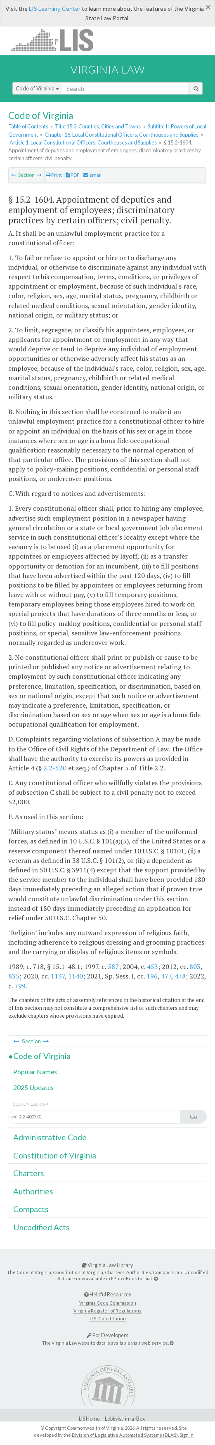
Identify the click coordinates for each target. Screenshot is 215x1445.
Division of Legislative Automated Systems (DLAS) (125, 1435)
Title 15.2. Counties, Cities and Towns (98, 126)
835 (13, 976)
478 (180, 976)
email (92, 175)
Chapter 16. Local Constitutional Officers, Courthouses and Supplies (121, 134)
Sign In (187, 1435)
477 (166, 976)
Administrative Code (50, 1137)
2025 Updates (33, 1087)
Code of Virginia (37, 88)
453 (152, 966)
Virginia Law (108, 69)
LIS (57, 39)
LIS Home (89, 1419)
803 (195, 966)
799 (20, 985)
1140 (75, 976)
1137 (58, 976)
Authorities (33, 1191)
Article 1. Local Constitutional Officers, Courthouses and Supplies (83, 142)
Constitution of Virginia (54, 1155)
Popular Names (35, 1071)
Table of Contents (28, 126)
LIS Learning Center (54, 8)
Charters (28, 1173)
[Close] (208, 7)
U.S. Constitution (108, 1318)
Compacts (31, 1209)
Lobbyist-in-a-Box (125, 1419)
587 (113, 966)
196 (152, 976)
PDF (73, 175)
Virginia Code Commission (107, 1302)
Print (54, 175)
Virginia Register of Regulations (107, 1310)
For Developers (107, 1335)
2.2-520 (54, 767)
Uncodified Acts (41, 1227)
